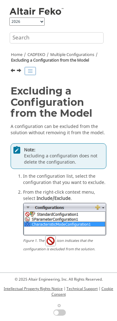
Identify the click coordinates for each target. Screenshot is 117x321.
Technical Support (82, 289)
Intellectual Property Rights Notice (33, 289)
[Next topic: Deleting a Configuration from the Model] (19, 71)
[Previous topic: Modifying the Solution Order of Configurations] (13, 71)
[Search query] (57, 37)
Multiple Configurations (72, 55)
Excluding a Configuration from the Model (50, 60)
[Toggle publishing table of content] (30, 71)
